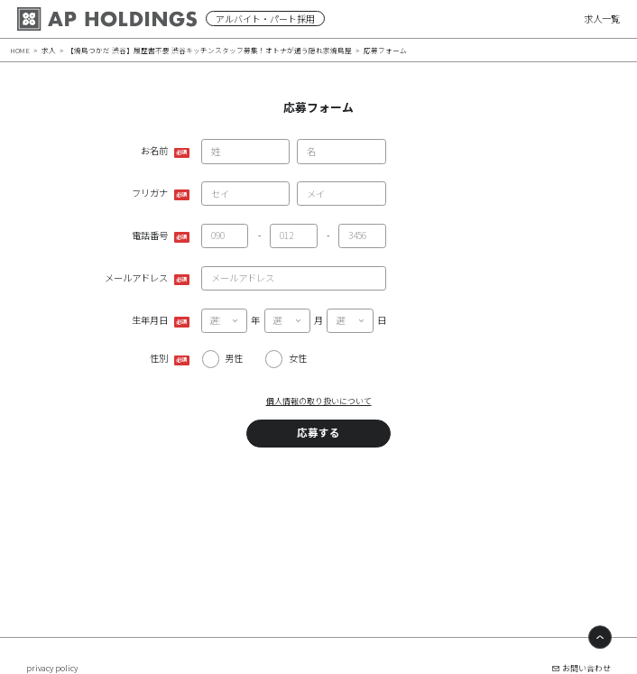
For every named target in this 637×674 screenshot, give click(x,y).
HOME (20, 50)
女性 (298, 358)
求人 (49, 50)
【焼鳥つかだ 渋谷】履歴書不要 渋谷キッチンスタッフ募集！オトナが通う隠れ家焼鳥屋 (209, 50)
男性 (234, 358)
